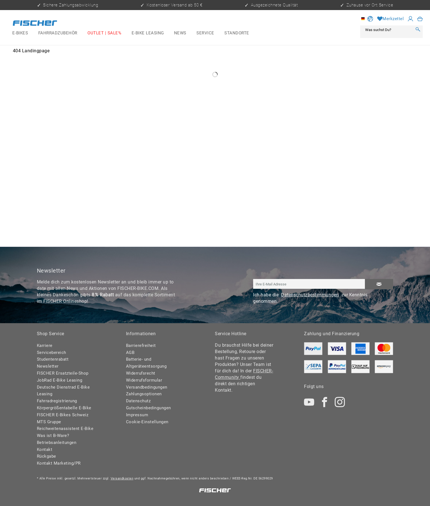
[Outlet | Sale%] (104, 33)
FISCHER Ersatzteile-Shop (63, 373)
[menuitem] (20, 33)
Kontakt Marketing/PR (59, 463)
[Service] (205, 33)
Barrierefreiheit (141, 345)
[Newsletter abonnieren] (379, 284)
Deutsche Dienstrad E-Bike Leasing (63, 391)
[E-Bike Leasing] (147, 33)
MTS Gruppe (49, 421)
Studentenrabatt (53, 359)
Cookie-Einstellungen (147, 421)
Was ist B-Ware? (53, 435)
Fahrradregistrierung (57, 400)
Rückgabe (46, 456)
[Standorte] (236, 33)
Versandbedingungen (146, 387)
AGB (130, 352)
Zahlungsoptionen (144, 393)
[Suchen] (418, 29)
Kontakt (45, 449)
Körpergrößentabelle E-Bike (64, 407)
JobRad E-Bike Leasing (59, 380)
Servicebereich (51, 352)
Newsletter (48, 366)
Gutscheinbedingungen (148, 407)
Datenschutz (138, 400)
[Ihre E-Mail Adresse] (309, 284)
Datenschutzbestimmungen (310, 294)
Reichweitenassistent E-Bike (65, 428)
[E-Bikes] (20, 33)
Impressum (137, 414)
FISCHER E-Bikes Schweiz (63, 414)
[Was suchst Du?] (387, 29)
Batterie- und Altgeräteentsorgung (146, 363)
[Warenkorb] (420, 19)
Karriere (45, 345)
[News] (180, 33)
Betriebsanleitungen (57, 442)
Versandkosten (122, 478)
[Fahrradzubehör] (57, 33)
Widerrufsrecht (140, 373)
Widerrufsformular (144, 380)
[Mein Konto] (411, 19)
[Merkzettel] (390, 19)
